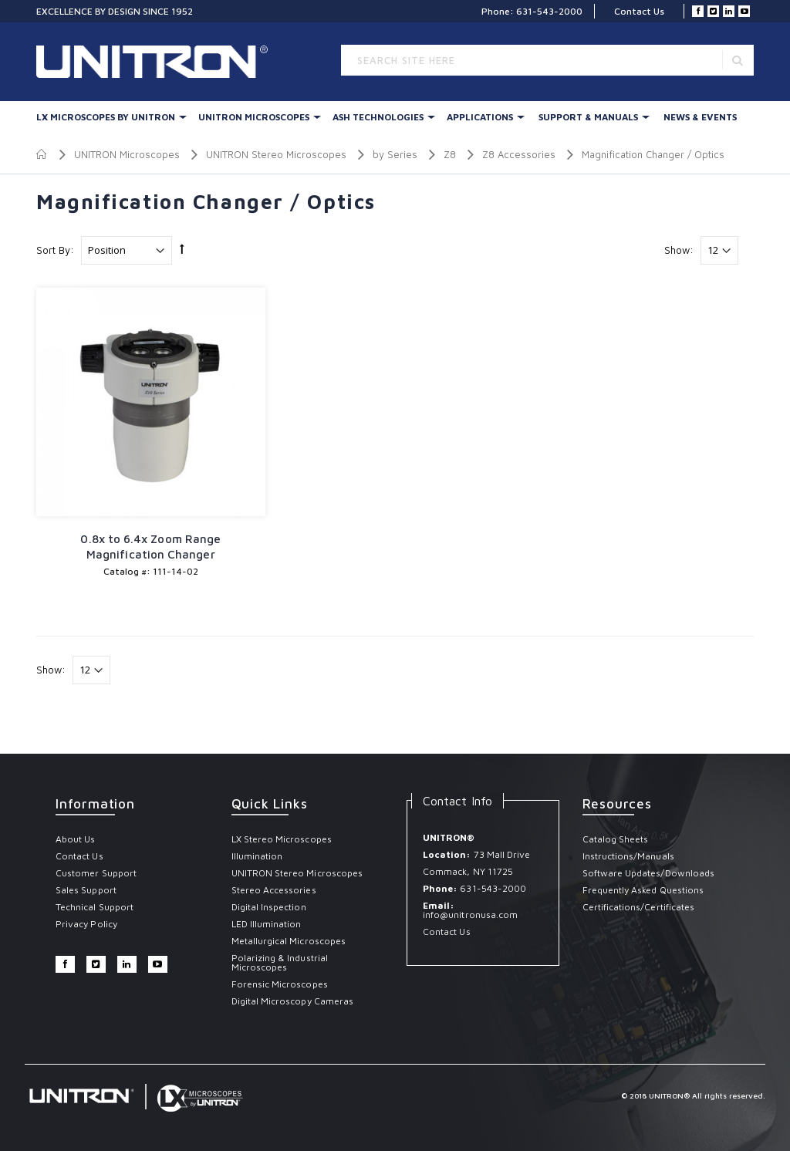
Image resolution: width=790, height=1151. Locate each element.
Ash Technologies (378, 117)
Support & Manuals (588, 117)
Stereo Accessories (273, 890)
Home (42, 154)
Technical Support (94, 907)
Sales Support (86, 890)
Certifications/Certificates (638, 907)
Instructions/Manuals (628, 856)
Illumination (257, 856)
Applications (480, 117)
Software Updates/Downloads (648, 873)
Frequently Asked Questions (643, 890)
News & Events (700, 117)
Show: (679, 250)
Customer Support (96, 873)
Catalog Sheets (615, 839)
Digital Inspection (268, 907)
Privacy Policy (86, 924)
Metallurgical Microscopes (288, 941)
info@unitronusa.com (470, 914)
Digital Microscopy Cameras (292, 1001)
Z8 (450, 154)
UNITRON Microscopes (253, 117)
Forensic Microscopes (279, 984)
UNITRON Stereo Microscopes (276, 154)
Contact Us (639, 11)
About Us (75, 839)
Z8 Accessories (518, 154)
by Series (395, 154)
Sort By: (55, 250)
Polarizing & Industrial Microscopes (279, 962)
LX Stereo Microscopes (281, 839)
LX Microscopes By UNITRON (105, 117)
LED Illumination (266, 924)
